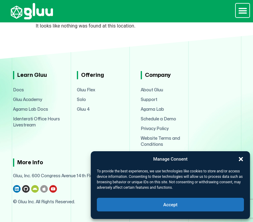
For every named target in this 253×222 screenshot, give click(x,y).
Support (149, 100)
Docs (18, 90)
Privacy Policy (155, 129)
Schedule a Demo (158, 119)
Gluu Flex (86, 90)
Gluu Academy (27, 100)
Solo (81, 100)
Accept (170, 204)
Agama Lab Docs (30, 109)
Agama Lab (152, 109)
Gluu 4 (83, 109)
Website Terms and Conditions (160, 141)
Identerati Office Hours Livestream (36, 122)
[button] (241, 159)
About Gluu (152, 90)
